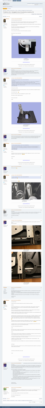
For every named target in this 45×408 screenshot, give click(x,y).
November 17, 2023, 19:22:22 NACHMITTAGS (16, 143)
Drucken (40, 16)
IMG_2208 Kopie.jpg (26, 282)
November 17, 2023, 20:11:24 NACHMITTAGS (17, 220)
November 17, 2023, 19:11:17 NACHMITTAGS (16, 134)
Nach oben (4, 398)
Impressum (41, 3)
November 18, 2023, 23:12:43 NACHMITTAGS (16, 387)
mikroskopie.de (29, 3)
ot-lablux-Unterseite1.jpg (26, 124)
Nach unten (4, 16)
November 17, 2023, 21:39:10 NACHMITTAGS (16, 287)
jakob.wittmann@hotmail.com (26, 62)
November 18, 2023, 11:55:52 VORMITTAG (16, 300)
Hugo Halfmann (6, 387)
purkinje (5, 68)
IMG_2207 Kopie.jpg (26, 249)
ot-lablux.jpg (25, 58)
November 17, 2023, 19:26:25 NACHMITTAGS (16, 166)
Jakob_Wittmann (6, 18)
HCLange (5, 287)
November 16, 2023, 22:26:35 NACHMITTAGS (16, 68)
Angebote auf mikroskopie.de (35, 3)
